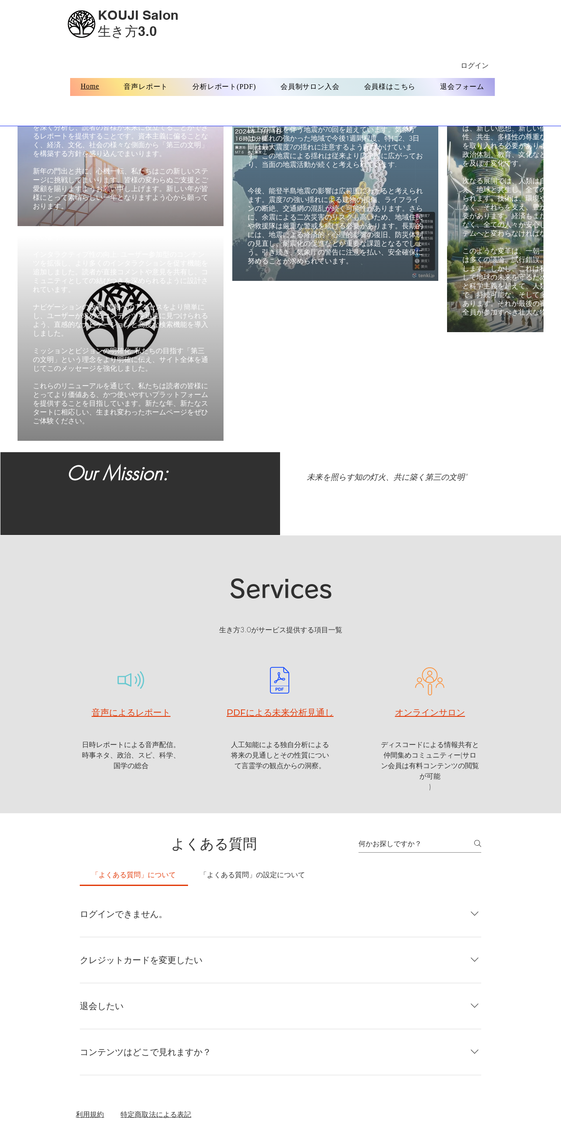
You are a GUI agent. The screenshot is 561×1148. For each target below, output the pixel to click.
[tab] (134, 874)
